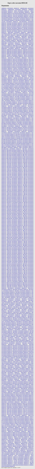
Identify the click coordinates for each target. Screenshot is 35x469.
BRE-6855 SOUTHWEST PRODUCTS (15, 262)
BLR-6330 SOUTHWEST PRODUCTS (9, 140)
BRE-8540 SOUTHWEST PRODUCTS (15, 280)
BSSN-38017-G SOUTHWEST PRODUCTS (17, 344)
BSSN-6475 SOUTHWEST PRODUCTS (20, 352)
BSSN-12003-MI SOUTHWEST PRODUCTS (17, 339)
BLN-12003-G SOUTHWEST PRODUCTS (20, 93)
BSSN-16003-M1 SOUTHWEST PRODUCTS (21, 340)
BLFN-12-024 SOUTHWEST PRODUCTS (17, 57)
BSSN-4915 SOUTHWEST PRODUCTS (20, 347)
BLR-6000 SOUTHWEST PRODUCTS (23, 136)
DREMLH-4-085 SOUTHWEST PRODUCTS (17, 440)
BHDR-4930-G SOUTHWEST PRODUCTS (11, 48)
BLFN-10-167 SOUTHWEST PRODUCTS (15, 56)
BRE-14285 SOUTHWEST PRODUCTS (14, 159)
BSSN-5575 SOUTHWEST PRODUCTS (20, 349)
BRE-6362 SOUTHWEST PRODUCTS (15, 253)
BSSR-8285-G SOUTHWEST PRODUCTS (15, 406)
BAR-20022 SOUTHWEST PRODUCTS (14, 23)
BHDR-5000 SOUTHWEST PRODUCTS (14, 49)
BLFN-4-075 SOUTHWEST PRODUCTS (20, 60)
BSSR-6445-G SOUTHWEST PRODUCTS (25, 396)
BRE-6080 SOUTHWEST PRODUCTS (14, 245)
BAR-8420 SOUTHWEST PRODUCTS (15, 31)
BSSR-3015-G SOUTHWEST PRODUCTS (20, 383)
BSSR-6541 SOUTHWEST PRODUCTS (9, 399)
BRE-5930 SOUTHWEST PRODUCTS (15, 241)
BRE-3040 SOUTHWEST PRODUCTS (15, 163)
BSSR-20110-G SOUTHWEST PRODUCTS (17, 373)
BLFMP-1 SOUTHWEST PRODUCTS (15, 55)
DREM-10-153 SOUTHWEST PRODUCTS (15, 428)
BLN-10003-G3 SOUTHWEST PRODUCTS (24, 89)
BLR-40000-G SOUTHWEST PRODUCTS (11, 126)
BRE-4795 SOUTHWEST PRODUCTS (15, 217)
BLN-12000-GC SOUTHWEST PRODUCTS (17, 92)
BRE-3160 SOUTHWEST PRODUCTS (15, 170)
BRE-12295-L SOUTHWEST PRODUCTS (15, 156)
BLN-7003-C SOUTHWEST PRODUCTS (17, 106)
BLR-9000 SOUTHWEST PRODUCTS (23, 143)
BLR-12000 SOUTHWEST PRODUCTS (25, 114)
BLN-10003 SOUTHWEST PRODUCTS (23, 88)
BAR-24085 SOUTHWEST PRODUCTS (14, 24)
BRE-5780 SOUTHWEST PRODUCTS (14, 239)
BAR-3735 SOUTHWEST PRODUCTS (14, 25)
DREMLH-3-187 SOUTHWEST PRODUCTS (11, 439)
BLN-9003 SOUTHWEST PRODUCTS (20, 110)
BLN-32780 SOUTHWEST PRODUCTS (23, 99)
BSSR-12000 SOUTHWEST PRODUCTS (22, 363)
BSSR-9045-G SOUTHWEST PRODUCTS (15, 407)
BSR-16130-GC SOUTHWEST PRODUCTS (22, 312)
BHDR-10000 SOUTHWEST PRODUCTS (11, 43)
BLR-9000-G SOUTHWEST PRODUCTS (23, 144)
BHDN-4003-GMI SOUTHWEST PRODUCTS (17, 37)
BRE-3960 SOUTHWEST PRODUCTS (15, 183)
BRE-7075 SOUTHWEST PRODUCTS (14, 265)
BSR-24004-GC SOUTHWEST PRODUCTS (17, 316)
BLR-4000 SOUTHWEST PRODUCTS (26, 124)
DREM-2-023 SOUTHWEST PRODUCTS (15, 430)
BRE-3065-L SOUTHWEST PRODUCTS (15, 166)
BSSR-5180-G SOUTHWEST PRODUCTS (17, 391)
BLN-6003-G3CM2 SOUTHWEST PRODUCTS (11, 104)
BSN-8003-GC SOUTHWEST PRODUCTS (11, 298)
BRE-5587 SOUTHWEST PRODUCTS (15, 238)
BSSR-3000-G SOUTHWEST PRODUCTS (21, 381)
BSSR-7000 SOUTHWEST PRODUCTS (9, 400)
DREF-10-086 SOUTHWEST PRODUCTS (24, 424)
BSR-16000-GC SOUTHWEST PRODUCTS (17, 310)
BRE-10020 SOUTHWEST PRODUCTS (14, 150)
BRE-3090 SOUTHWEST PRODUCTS (14, 167)
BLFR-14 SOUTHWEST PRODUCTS (9, 73)
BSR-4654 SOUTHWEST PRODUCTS (9, 324)
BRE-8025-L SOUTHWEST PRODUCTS (14, 276)
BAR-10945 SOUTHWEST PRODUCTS (23, 20)
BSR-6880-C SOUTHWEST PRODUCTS (21, 331)
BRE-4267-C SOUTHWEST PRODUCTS (15, 202)
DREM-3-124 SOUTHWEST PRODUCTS (17, 431)
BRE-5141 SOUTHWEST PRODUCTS (15, 229)
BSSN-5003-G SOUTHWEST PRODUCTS (20, 348)
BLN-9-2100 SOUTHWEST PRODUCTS (20, 111)
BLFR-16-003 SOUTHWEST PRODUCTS (11, 75)
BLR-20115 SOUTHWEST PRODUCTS (23, 119)
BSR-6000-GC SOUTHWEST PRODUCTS (17, 329)
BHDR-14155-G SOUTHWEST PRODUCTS (17, 44)
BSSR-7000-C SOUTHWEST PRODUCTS (25, 400)
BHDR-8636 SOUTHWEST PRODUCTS (14, 53)
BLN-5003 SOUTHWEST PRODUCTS (9, 102)
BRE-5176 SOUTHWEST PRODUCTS (15, 231)
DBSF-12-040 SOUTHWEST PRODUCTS (22, 422)
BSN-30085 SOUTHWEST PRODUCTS (23, 292)
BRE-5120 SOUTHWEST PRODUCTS (14, 226)
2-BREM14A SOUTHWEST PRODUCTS (10, 8)
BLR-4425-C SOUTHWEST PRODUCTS (14, 127)
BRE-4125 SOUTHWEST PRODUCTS (15, 189)
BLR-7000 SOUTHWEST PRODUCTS (9, 142)
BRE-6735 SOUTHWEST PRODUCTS (15, 260)
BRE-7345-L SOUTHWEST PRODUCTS (15, 273)
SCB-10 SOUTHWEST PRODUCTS (23, 454)
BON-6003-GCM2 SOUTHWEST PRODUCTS (11, 148)
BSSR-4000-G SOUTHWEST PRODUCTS (25, 387)
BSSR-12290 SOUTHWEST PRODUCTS (25, 364)
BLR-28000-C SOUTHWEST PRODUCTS (25, 122)
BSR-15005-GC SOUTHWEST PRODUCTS (11, 309)
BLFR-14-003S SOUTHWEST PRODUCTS (25, 73)
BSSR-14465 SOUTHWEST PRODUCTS (22, 369)
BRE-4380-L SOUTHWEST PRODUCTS (14, 206)
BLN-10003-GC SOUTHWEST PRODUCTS (11, 91)
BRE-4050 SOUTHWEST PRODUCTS (14, 185)
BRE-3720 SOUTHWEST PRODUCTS (15, 175)
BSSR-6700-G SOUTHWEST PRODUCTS (25, 399)
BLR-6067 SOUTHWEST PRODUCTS (26, 139)
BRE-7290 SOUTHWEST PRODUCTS (15, 270)
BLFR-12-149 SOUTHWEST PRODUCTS (25, 72)
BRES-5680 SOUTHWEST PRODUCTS (14, 285)
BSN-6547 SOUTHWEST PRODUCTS (23, 296)
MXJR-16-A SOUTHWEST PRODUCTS (23, 452)
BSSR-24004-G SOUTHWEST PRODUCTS (24, 376)
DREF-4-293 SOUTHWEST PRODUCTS (9, 426)
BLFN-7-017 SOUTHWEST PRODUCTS (20, 64)
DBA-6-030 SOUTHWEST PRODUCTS (15, 411)
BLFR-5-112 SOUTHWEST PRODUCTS (21, 81)
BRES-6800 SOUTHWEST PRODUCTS (15, 286)
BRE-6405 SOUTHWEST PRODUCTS (14, 254)
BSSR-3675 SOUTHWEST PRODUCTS (25, 385)
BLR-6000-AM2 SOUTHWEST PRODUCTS (10, 139)
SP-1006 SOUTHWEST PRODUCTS (21, 462)
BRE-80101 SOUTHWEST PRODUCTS (14, 274)
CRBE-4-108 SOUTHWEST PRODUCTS (14, 408)
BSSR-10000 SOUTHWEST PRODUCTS (10, 359)
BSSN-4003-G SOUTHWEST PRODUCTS (20, 345)
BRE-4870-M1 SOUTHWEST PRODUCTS (15, 218)
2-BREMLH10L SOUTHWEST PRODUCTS (17, 9)
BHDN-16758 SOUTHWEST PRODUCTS (11, 36)
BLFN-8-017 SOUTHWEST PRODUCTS (20, 67)
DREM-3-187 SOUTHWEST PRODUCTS (20, 432)
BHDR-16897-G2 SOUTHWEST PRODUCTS (21, 45)
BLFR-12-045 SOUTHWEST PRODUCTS (22, 71)
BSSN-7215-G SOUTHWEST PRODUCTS (20, 355)
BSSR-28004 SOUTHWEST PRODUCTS (10, 379)
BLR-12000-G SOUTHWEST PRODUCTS (10, 115)
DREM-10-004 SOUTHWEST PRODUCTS (11, 427)
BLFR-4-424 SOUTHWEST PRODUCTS (21, 80)
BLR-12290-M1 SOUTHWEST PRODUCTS (17, 116)
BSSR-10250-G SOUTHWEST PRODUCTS (21, 361)
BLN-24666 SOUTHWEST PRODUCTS (23, 98)
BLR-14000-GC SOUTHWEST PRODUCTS (22, 118)
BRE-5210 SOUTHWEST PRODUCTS (15, 233)
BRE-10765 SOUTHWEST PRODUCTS (14, 154)
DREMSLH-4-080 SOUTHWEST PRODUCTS (11, 448)
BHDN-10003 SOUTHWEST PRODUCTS (17, 32)
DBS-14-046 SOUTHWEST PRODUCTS (22, 420)
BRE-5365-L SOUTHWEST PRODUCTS (15, 234)
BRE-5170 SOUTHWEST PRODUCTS (14, 230)
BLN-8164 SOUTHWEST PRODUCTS (20, 108)
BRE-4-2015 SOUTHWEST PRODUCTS (14, 195)
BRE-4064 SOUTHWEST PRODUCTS (15, 186)
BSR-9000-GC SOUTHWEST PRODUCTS (21, 335)
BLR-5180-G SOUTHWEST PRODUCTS (23, 134)
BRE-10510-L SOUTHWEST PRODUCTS (15, 152)
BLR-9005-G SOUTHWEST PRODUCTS (25, 146)
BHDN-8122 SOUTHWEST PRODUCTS (9, 41)
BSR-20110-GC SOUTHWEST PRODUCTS (11, 314)
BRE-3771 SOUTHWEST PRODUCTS (15, 178)
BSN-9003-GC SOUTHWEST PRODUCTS (17, 300)
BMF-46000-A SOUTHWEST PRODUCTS (10, 147)
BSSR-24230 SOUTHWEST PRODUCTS (25, 377)
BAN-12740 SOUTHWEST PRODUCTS (21, 14)
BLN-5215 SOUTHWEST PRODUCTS (25, 102)
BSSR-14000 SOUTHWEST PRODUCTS (10, 365)
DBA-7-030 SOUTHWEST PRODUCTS (14, 412)
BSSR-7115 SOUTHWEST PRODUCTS (14, 403)
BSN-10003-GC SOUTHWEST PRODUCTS (17, 288)
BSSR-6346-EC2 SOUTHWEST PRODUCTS (24, 395)
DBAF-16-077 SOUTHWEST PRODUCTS (21, 416)
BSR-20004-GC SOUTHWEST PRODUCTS (25, 313)
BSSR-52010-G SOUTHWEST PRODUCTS (21, 392)
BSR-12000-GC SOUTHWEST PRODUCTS (17, 305)
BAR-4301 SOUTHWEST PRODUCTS (14, 27)
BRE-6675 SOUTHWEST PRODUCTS (15, 258)
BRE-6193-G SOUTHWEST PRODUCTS (14, 249)
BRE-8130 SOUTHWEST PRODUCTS (14, 277)
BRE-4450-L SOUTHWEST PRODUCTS (15, 211)
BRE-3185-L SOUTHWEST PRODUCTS (15, 171)
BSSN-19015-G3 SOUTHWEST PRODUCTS (11, 343)
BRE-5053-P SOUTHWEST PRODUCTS (15, 225)
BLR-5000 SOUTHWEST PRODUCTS (14, 130)
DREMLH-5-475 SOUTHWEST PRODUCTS (11, 443)
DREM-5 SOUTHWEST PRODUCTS (21, 436)
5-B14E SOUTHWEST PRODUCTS (21, 10)
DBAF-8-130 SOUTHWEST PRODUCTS (22, 419)
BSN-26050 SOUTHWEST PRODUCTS (20, 289)
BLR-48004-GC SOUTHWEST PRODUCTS (15, 128)
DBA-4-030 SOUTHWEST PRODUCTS (14, 410)
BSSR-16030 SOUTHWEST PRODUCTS (25, 371)
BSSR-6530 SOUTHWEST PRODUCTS (9, 397)
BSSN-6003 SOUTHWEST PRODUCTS (20, 351)
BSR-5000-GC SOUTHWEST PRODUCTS (11, 326)
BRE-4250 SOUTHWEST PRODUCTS (14, 198)
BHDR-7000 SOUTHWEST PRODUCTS (14, 52)
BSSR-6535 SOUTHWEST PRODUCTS (25, 397)
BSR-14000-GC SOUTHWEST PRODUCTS (22, 306)
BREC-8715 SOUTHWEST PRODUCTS (15, 281)
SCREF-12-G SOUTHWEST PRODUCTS (21, 456)
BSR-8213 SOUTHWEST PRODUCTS (21, 333)
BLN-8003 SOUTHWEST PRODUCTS (20, 107)
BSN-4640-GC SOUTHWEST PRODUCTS (23, 293)
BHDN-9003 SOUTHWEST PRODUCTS (25, 41)
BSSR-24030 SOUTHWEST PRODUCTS (9, 377)
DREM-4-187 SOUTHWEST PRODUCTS (20, 435)
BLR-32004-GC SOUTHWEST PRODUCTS (10, 124)
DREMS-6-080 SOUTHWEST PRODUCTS (24, 447)
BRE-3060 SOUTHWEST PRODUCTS (15, 164)
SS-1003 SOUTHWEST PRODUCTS (21, 463)
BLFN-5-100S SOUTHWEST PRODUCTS (20, 61)
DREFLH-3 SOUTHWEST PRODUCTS (25, 426)
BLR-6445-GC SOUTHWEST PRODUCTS (25, 140)
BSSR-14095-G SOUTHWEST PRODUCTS (21, 368)
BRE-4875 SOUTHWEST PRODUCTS (15, 219)
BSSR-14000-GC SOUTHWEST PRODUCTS (17, 367)
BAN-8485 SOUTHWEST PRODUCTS (21, 17)
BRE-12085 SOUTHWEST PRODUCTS (14, 155)
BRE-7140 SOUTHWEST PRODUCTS (14, 266)
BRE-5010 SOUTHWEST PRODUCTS (15, 222)
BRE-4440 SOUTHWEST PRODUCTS (15, 209)
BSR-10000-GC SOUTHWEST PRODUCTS (22, 301)
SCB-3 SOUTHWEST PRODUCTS (22, 455)
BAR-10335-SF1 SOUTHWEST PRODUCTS (21, 18)
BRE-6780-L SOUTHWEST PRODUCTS (15, 261)
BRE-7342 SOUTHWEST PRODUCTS (15, 272)
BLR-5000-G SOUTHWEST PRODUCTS (17, 131)
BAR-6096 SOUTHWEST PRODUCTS (14, 29)
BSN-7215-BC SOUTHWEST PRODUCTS (24, 297)
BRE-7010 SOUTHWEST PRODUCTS (14, 264)
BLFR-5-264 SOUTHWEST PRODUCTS (22, 83)
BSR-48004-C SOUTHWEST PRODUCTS (25, 325)
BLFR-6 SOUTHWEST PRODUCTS (23, 84)
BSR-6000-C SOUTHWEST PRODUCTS (14, 328)
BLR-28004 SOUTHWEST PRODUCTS (9, 123)
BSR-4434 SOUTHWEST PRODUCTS (9, 322)
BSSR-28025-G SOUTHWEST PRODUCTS (17, 380)
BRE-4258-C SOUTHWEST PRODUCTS (14, 199)
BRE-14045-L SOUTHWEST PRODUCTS (15, 158)
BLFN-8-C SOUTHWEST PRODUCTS (21, 68)
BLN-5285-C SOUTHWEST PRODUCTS (9, 103)
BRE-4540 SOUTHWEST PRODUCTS (14, 213)
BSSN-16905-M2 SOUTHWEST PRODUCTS (24, 341)
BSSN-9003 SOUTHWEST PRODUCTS (20, 356)
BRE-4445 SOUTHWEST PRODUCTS (14, 210)
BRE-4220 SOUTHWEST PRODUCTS (14, 197)
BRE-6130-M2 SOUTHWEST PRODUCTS (15, 246)
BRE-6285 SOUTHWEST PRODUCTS (15, 252)
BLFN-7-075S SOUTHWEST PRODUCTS (20, 65)
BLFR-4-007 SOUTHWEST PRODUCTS (20, 79)
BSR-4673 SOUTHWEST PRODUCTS (23, 324)
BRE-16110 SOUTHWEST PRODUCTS (15, 162)
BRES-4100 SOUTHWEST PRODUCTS (14, 284)
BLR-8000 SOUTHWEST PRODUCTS (9, 143)
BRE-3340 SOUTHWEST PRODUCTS (15, 174)
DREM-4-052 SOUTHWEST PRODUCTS (20, 434)
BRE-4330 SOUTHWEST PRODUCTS (15, 205)
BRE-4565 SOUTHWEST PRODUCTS (15, 214)
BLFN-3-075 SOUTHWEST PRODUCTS (20, 59)
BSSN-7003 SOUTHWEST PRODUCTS (20, 353)
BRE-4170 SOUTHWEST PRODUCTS (15, 194)
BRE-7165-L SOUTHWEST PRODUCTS (14, 269)
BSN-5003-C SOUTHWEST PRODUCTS (23, 294)
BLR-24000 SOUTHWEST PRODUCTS (23, 120)
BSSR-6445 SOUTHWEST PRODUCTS (9, 396)
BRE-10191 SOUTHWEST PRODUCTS (14, 151)
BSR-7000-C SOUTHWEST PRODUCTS (21, 332)
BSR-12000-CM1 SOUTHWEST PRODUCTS (24, 302)
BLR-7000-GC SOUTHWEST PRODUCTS (25, 142)
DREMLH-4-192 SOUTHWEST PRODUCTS (23, 442)
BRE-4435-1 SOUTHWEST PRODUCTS (14, 207)
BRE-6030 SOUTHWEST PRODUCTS (15, 242)
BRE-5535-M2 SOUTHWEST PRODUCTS (15, 237)
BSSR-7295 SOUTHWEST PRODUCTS (14, 404)
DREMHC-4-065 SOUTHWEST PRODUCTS (23, 438)
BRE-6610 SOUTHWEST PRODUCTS (14, 257)
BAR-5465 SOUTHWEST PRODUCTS (15, 28)
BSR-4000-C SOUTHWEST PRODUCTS (21, 318)
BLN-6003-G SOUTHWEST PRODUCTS (25, 103)
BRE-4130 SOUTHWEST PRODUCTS (15, 190)
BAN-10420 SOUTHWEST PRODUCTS (20, 13)
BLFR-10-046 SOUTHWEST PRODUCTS (21, 69)
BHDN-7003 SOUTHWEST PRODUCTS (25, 40)
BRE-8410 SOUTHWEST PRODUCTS (15, 278)
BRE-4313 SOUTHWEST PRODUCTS (15, 203)
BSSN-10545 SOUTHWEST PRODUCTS (10, 337)
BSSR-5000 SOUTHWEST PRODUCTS (14, 389)
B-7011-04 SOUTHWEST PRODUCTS (22, 12)
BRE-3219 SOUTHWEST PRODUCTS (15, 172)
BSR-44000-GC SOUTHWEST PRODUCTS (24, 321)
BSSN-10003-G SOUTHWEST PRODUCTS (24, 336)
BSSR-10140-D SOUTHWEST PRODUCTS (17, 360)
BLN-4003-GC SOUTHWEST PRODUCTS (24, 100)
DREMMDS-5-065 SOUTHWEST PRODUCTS (17, 444)
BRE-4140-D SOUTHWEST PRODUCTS (14, 191)
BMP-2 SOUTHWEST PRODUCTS (26, 147)
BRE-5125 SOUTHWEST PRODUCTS (14, 227)
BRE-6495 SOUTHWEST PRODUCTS (15, 256)
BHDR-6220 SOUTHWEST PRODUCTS (14, 51)
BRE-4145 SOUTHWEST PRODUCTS (15, 193)
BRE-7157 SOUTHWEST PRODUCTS (15, 268)
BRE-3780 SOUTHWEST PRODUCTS (15, 179)
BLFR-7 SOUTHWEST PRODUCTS (22, 85)
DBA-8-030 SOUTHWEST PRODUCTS (14, 414)
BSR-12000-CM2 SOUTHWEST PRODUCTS (11, 304)
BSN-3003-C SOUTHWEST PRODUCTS (23, 290)
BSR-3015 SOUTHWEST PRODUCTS (19, 317)
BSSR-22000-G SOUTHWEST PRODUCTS (21, 375)
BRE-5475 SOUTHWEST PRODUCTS (15, 235)
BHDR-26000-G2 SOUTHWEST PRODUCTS (24, 47)
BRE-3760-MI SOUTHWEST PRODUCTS (15, 177)
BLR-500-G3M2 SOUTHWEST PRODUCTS (22, 132)
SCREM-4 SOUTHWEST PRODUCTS (21, 459)
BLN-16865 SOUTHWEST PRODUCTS (23, 96)
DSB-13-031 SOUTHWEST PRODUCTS (16, 450)
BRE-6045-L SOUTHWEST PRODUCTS (14, 243)
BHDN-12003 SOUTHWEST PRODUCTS (24, 35)
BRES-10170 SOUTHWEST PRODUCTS (14, 282)
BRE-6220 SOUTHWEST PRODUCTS (15, 250)
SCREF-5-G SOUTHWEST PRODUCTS (21, 458)
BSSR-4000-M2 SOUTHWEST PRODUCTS (10, 388)
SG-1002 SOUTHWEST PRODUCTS (21, 460)
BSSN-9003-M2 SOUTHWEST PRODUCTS (24, 357)
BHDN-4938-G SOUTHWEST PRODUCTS (21, 39)
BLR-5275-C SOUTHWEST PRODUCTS (23, 135)
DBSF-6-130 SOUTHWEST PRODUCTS (22, 423)
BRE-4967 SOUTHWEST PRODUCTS (15, 221)
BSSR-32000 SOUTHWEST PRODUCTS (22, 384)
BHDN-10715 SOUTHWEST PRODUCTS (21, 33)
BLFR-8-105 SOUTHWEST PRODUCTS (22, 87)
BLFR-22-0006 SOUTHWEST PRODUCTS (17, 76)
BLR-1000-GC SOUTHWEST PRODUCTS (22, 112)
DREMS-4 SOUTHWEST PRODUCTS (20, 446)
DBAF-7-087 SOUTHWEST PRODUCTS (22, 418)
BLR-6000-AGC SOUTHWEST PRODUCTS (24, 138)
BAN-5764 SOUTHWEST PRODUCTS (20, 16)
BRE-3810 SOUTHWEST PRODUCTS (15, 181)
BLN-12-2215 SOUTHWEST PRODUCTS (20, 95)
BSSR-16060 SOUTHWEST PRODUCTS (10, 372)
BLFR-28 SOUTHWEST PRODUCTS (21, 77)
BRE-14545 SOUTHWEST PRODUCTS (14, 160)
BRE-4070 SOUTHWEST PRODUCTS (15, 187)
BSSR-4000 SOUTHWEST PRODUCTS (9, 387)
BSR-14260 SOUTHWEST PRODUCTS (25, 308)
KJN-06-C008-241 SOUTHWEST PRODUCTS (22, 451)
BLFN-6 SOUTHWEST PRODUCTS (20, 63)
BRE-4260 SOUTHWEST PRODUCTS (14, 201)
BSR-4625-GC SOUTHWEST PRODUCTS (25, 322)
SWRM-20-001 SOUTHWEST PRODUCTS (20, 464)
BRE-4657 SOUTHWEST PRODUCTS (14, 215)
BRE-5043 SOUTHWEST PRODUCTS (15, 223)
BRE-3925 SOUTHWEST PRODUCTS (15, 182)
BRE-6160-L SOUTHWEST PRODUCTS (14, 247)
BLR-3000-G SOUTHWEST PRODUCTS (25, 123)
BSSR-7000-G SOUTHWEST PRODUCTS (10, 401)
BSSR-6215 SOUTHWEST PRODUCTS (22, 393)
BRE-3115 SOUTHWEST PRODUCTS (15, 168)
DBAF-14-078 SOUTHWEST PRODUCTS (17, 415)
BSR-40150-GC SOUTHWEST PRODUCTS (22, 320)
